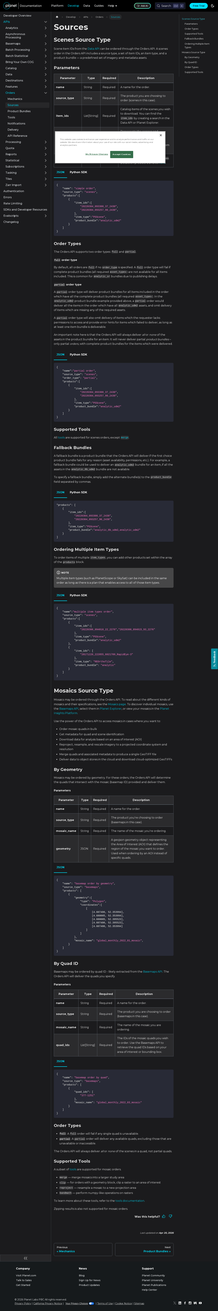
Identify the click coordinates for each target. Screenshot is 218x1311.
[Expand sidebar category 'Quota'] (45, 148)
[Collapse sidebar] (25, 1258)
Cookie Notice (123, 1303)
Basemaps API (69, 708)
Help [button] (111, 5)
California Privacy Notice (47, 1303)
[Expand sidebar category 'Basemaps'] (45, 43)
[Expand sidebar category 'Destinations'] (45, 80)
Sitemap (139, 1303)
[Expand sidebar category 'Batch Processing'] (45, 50)
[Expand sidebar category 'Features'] (45, 86)
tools (61, 437)
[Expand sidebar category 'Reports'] (45, 154)
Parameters (191, 24)
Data (86, 5)
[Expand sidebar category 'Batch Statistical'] (45, 56)
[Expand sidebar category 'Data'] (45, 74)
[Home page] (57, 17)
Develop (73, 5)
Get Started (23, 1285)
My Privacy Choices (96, 154)
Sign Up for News (89, 1280)
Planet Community (153, 1275)
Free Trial (199, 5)
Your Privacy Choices (79, 1303)
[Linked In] (180, 1303)
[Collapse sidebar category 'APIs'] (45, 22)
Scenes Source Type (193, 19)
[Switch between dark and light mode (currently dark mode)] (212, 6)
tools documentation (129, 1200)
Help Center (149, 1289)
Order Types (191, 28)
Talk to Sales (24, 1280)
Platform (57, 5)
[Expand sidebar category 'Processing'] (45, 142)
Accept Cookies (122, 154)
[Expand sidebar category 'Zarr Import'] (45, 185)
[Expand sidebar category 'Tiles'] (45, 179)
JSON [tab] (60, 172)
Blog (81, 1275)
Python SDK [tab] (78, 172)
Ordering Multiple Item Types (197, 46)
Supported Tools (194, 33)
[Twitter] (175, 1303)
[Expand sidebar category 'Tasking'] (45, 173)
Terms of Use (105, 1303)
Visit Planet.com (26, 1275)
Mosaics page (117, 704)
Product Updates (89, 1285)
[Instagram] (191, 1303)
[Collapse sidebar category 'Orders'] (45, 93)
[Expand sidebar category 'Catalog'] (45, 68)
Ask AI (142, 5)
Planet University (152, 1280)
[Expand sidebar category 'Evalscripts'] (45, 216)
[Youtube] (201, 1303)
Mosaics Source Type (193, 52)
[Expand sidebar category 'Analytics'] (45, 28)
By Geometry (192, 57)
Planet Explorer (111, 708)
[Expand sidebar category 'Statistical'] (45, 160)
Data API (93, 48)
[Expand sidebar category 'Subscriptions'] (45, 166)
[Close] (161, 135)
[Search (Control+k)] (170, 5)
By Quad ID (191, 62)
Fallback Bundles (194, 38)
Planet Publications (154, 1285)
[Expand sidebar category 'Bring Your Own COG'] (45, 62)
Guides (99, 5)
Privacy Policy (23, 1303)
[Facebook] (186, 1303)
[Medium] (196, 1303)
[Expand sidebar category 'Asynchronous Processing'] (45, 35)
